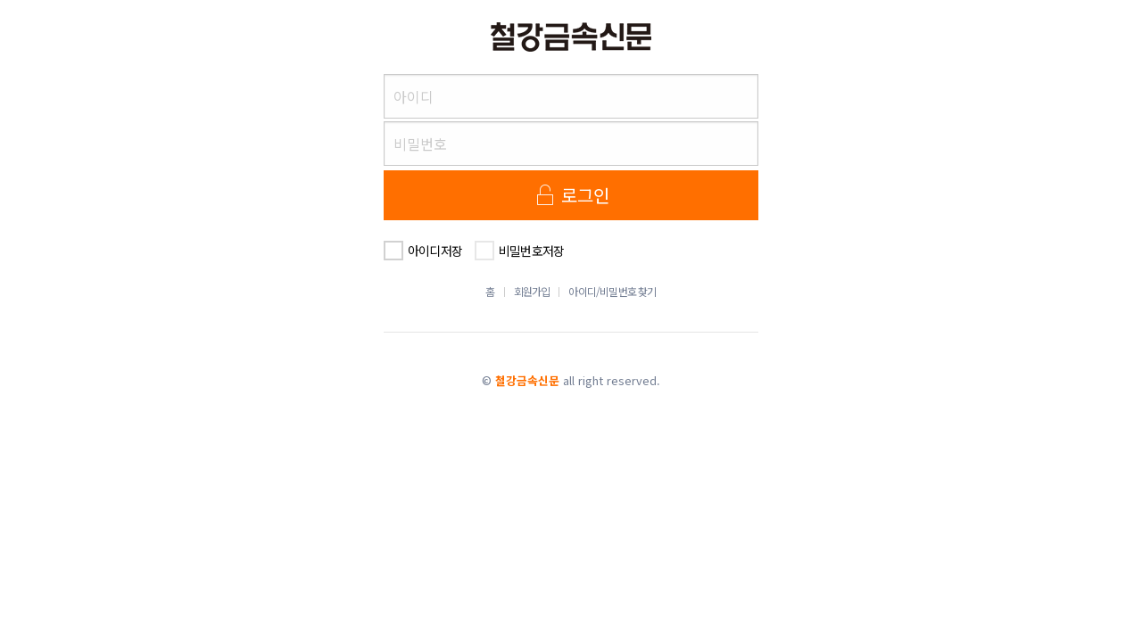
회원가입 (532, 291)
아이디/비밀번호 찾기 (612, 291)
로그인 (571, 195)
